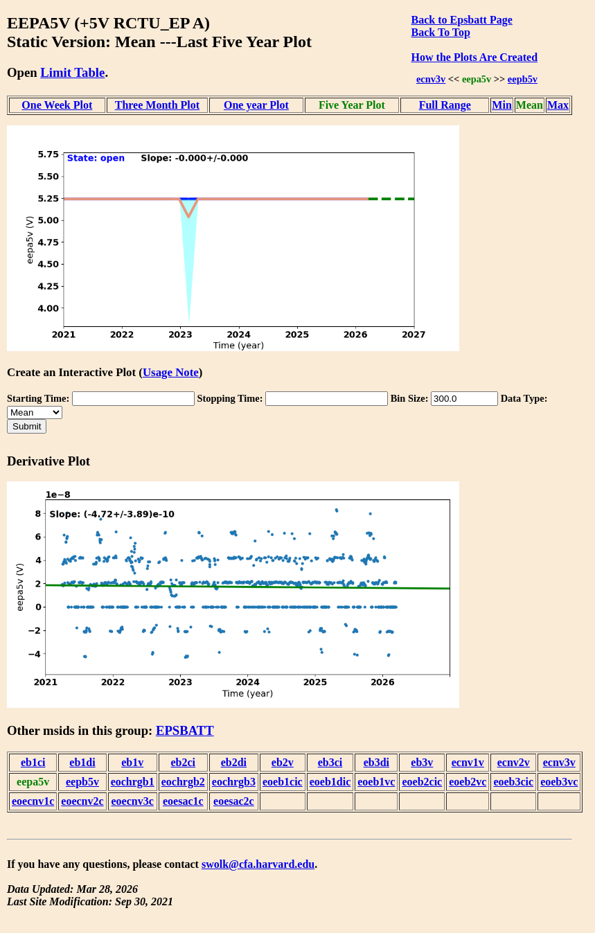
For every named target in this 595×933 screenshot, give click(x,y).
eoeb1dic (330, 782)
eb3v (422, 762)
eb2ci (183, 762)
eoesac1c (183, 801)
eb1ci (33, 762)
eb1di (82, 762)
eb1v (132, 762)
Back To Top (440, 32)
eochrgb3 (234, 782)
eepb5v (523, 79)
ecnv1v (468, 762)
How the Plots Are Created (474, 57)
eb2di (234, 762)
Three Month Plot (157, 105)
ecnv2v (513, 762)
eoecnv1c (33, 801)
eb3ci (330, 762)
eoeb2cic (422, 782)
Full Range (445, 105)
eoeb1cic (283, 782)
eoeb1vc (376, 782)
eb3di (376, 762)
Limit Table (72, 72)
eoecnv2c (82, 801)
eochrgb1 (132, 782)
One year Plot (256, 105)
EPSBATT (185, 730)
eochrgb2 (183, 782)
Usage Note (171, 372)
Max (558, 105)
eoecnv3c (133, 801)
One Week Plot (56, 105)
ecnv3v (430, 79)
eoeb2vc (467, 782)
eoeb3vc (559, 782)
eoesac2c (233, 801)
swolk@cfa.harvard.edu (258, 864)
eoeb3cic (513, 782)
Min (501, 105)
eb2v (283, 762)
